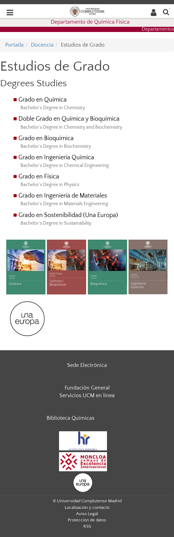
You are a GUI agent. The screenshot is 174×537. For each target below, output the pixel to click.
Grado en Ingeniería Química (56, 157)
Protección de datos (87, 520)
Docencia (42, 45)
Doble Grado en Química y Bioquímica (68, 118)
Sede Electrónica (87, 365)
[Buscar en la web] (166, 11)
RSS (87, 526)
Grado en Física (38, 176)
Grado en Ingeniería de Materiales (62, 195)
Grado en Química (43, 99)
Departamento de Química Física (90, 22)
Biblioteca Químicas (70, 418)
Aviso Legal (87, 513)
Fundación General (87, 388)
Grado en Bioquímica (46, 138)
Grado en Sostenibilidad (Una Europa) (68, 215)
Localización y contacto (87, 507)
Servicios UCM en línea (87, 395)
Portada (14, 45)
